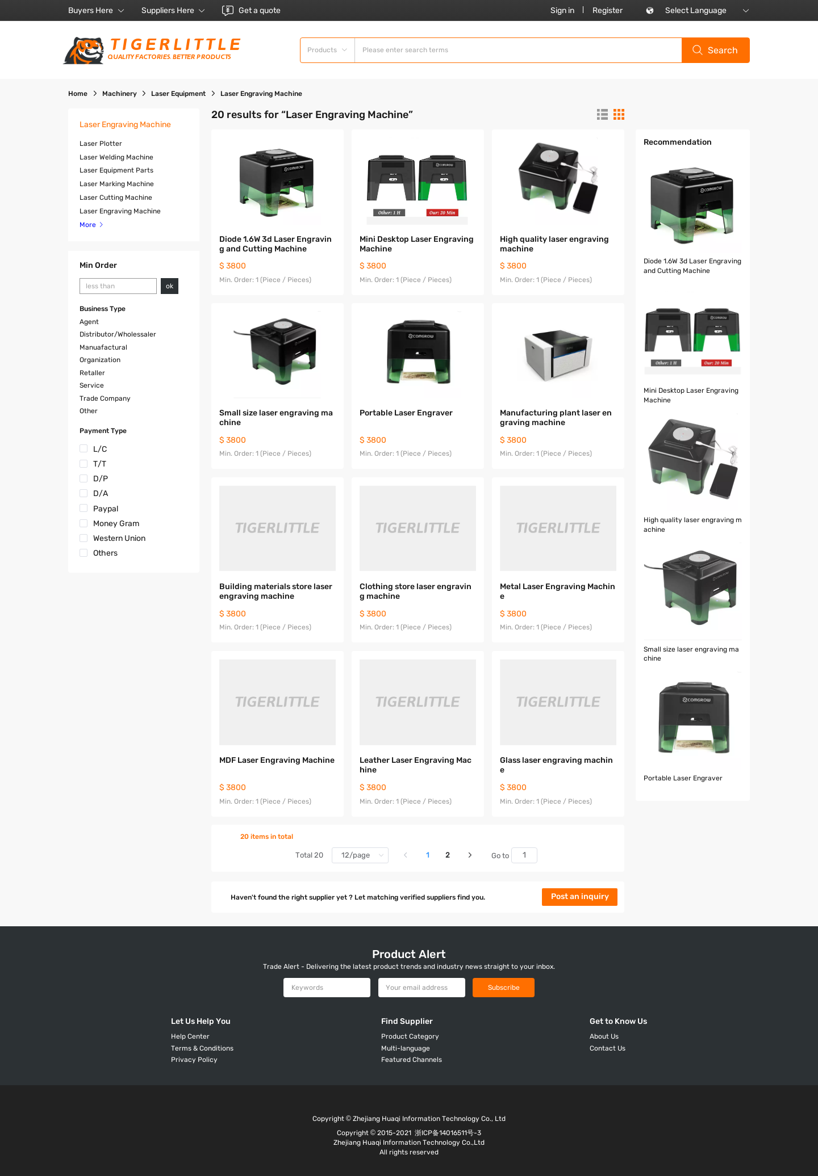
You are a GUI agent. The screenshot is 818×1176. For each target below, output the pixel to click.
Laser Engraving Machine (120, 211)
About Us (604, 1036)
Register (607, 10)
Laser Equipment (178, 94)
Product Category (410, 1036)
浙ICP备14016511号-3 (448, 1133)
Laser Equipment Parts (116, 170)
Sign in (562, 10)
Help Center (190, 1036)
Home (77, 94)
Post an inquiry (580, 896)
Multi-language (405, 1048)
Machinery (119, 94)
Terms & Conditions (202, 1048)
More (92, 225)
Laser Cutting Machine (116, 197)
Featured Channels (411, 1060)
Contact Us (607, 1048)
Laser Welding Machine (116, 157)
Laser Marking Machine (117, 184)
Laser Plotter (101, 144)
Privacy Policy (194, 1060)
